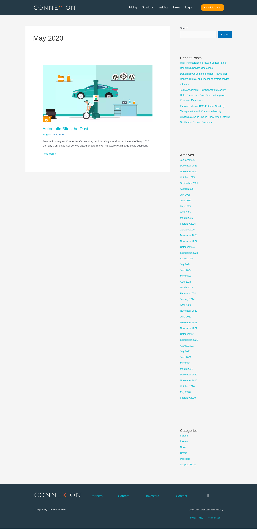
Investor (184, 441)
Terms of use (211, 518)
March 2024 (187, 287)
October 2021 (188, 334)
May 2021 (186, 363)
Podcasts (185, 458)
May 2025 (186, 206)
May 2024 (186, 276)
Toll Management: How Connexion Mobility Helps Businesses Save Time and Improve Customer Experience (204, 95)
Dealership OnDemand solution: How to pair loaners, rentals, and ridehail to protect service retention (205, 79)
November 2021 (189, 328)
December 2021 (189, 322)
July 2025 (185, 194)
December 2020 (189, 374)
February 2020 (188, 397)
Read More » (50, 153)
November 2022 (189, 310)
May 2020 (186, 392)
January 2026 (188, 160)
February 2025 (188, 223)
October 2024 (188, 247)
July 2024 (185, 264)
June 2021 (186, 357)
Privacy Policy (195, 518)
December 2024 (189, 235)
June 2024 (186, 270)
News (176, 7)
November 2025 (189, 171)
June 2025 (186, 200)
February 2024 (188, 293)
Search (184, 28)
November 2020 (189, 380)
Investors (153, 496)
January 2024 (188, 299)
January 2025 (188, 229)
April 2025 (186, 212)
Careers (124, 496)
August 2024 (187, 258)
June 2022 (186, 316)
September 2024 (189, 252)
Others (184, 453)
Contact (181, 496)
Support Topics (188, 464)
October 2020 (188, 386)
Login (188, 7)
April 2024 (186, 281)
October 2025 (188, 177)
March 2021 (187, 369)
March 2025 (187, 218)
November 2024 (189, 241)
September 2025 (189, 183)
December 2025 (189, 165)
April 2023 (186, 305)
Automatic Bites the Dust (67, 128)
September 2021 (189, 339)
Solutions (147, 7)
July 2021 (185, 351)
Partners (96, 496)
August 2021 (187, 345)
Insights (163, 7)
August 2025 (187, 188)
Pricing (132, 7)
